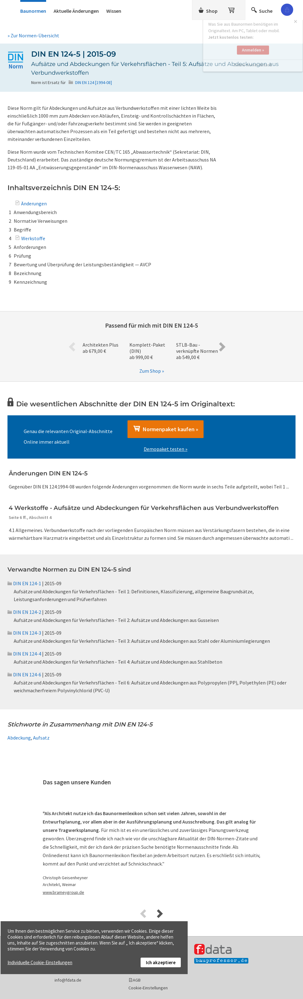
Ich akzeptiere (161, 962)
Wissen (113, 11)
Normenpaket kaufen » (165, 429)
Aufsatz (41, 738)
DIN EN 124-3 (24, 633)
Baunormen (33, 11)
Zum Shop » (151, 371)
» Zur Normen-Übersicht (33, 35)
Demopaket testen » (165, 449)
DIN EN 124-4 (24, 654)
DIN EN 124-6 (24, 674)
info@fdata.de (68, 980)
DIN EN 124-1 (24, 583)
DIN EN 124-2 (24, 612)
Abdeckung (19, 738)
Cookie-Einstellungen (148, 988)
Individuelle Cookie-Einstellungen (39, 962)
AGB (137, 980)
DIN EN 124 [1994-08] (93, 82)
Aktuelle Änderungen (76, 11)
